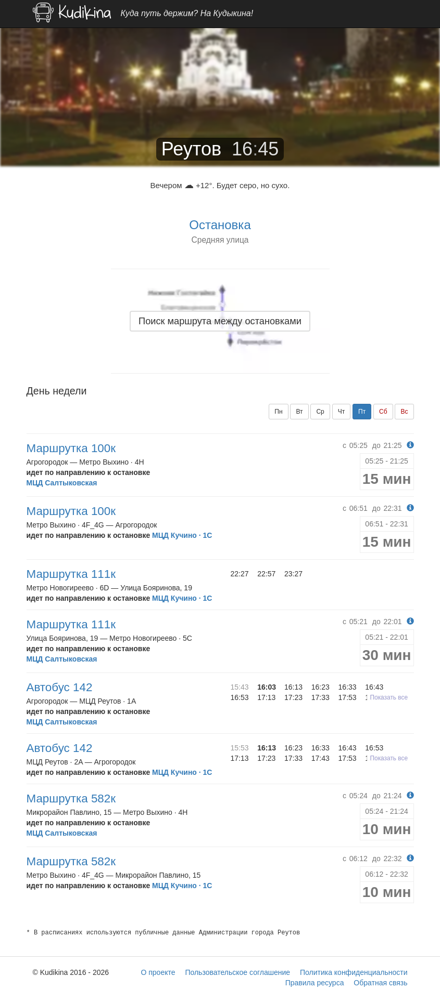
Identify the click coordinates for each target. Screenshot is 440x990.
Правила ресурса (314, 983)
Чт (341, 411)
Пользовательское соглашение (237, 972)
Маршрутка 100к (71, 448)
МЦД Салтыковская (62, 483)
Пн (278, 411)
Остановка (219, 225)
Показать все (389, 697)
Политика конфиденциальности (354, 972)
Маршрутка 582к (71, 798)
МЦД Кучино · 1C (182, 535)
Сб (383, 411)
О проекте (158, 972)
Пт (362, 411)
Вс (404, 411)
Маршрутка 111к (71, 573)
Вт (299, 411)
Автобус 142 (60, 687)
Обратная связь (380, 983)
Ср (320, 411)
